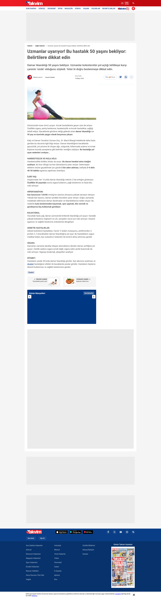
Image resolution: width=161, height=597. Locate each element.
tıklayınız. (34, 595)
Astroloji (57, 545)
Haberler (29, 46)
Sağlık (28, 579)
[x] (114, 532)
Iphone (57, 575)
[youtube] (121, 532)
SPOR (60, 8)
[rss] (133, 532)
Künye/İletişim (88, 550)
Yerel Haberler (60, 554)
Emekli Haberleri (32, 567)
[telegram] (120, 77)
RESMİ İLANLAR (108, 8)
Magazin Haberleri (33, 558)
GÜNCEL (42, 8)
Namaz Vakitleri (32, 571)
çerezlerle (118, 594)
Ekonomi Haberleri (33, 554)
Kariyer (85, 554)
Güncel (29, 550)
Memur (57, 550)
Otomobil (57, 562)
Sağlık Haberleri (40, 46)
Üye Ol (42, 538)
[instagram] (127, 532)
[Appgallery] (88, 532)
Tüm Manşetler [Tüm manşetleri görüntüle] (88, 293)
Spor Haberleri (31, 562)
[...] (131, 77)
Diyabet (31, 272)
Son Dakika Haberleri (34, 545)
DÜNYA (78, 8)
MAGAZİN (69, 8)
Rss (55, 579)
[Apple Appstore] (61, 532)
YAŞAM (86, 8)
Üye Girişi (31, 538)
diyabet (30, 264)
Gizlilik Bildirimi (89, 545)
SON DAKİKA (31, 8)
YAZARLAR (95, 8)
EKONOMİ (52, 8)
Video (56, 558)
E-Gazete (57, 571)
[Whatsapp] (126, 77)
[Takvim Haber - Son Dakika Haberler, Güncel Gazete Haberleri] (34, 3)
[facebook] (108, 532)
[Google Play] (75, 532)
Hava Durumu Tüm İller (35, 575)
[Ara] (133, 3)
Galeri (56, 567)
